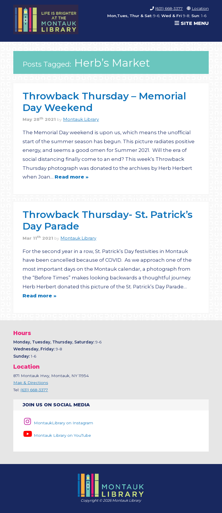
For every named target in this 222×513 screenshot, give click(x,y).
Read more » (71, 177)
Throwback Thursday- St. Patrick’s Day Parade (108, 220)
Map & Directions (30, 382)
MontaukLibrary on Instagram (58, 423)
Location (200, 8)
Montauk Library (81, 119)
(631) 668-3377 (169, 8)
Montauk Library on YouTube (57, 435)
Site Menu (192, 23)
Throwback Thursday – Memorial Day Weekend (104, 101)
